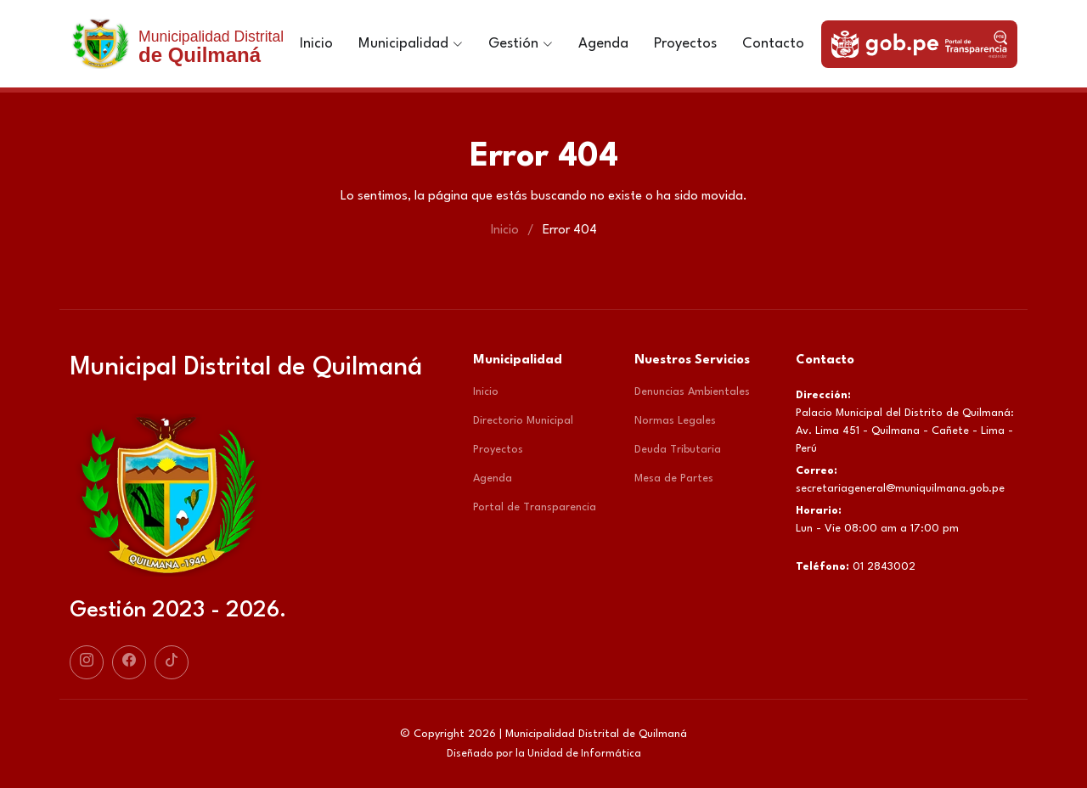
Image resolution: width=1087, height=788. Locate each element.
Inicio (316, 44)
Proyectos (685, 44)
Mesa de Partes (673, 478)
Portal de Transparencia (534, 507)
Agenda (603, 44)
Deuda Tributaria (677, 449)
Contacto (773, 44)
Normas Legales (675, 420)
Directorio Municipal (523, 420)
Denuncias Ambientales (692, 391)
